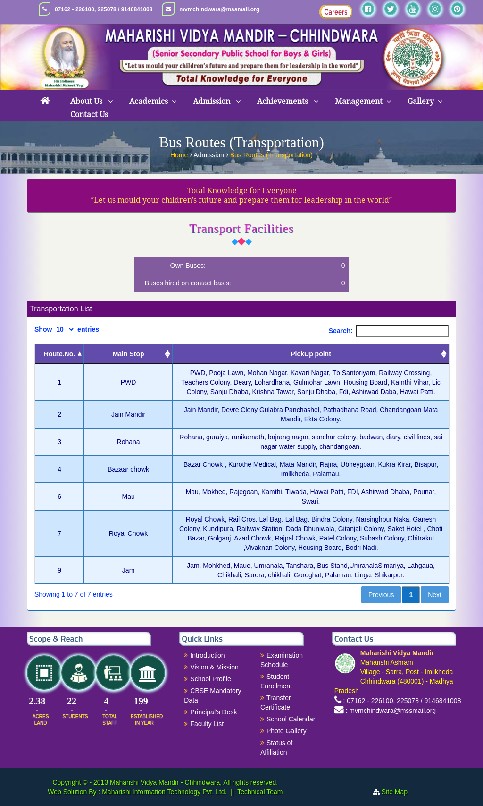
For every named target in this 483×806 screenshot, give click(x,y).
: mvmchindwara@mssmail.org (391, 710)
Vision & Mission (214, 667)
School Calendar (291, 719)
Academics (148, 101)
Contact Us (89, 114)
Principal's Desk (213, 712)
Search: (389, 331)
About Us (87, 101)
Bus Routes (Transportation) (271, 154)
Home (180, 154)
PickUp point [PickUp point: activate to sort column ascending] (311, 354)
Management (359, 101)
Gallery (421, 101)
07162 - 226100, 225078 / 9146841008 (104, 9)
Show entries (66, 329)
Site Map (398, 792)
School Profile (210, 679)
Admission (212, 101)
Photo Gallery (286, 731)
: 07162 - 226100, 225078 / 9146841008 (402, 700)
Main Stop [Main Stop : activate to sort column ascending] (128, 354)
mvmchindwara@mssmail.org (219, 9)
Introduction (207, 655)
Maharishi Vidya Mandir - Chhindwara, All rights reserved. (194, 782)
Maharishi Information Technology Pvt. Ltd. (163, 792)
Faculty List (207, 724)
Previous (381, 595)
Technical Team (260, 792)
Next (434, 595)
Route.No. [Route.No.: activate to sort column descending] (59, 354)
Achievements (283, 101)
